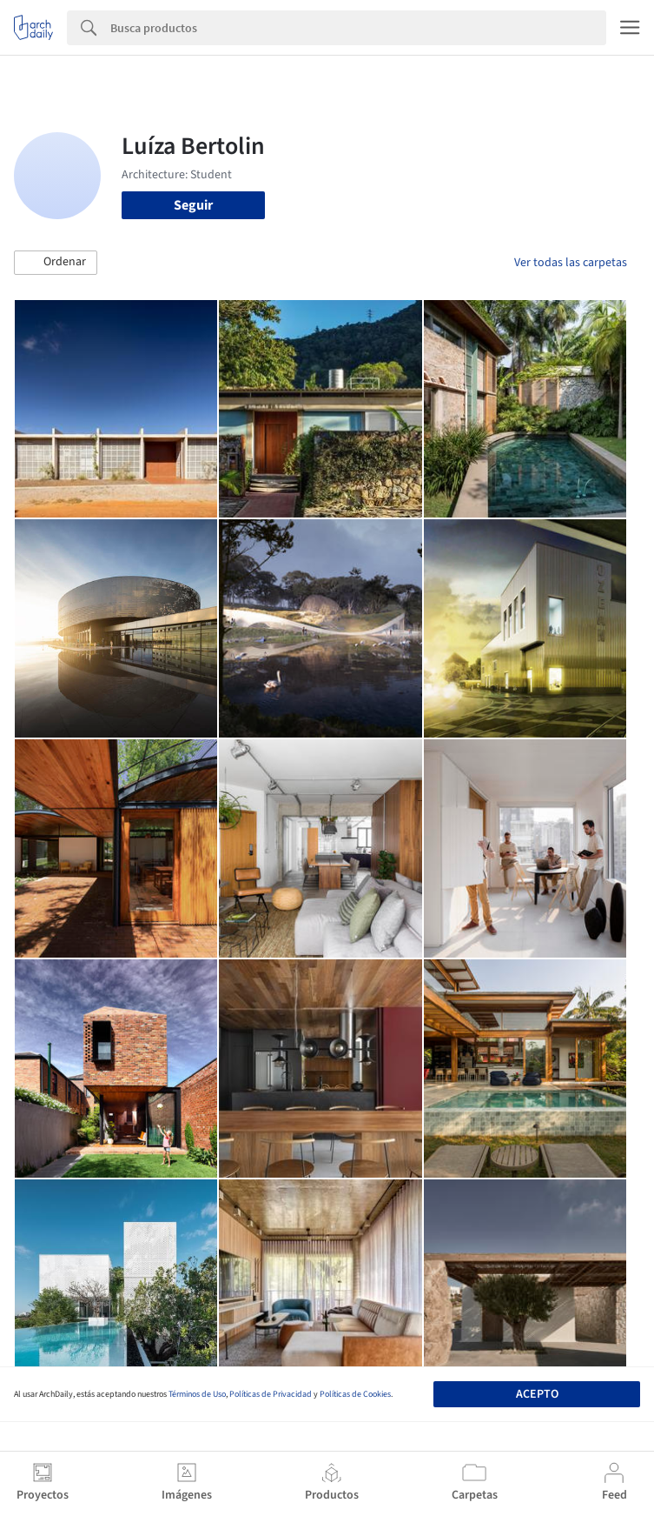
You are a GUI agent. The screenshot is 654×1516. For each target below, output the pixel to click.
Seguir (193, 205)
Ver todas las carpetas (570, 262)
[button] (55, 262)
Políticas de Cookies (355, 1394)
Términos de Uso (197, 1394)
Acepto (537, 1394)
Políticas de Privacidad (270, 1394)
